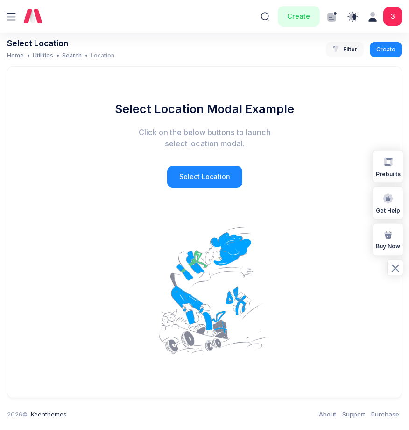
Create (298, 16)
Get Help (388, 203)
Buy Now (388, 239)
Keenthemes (49, 414)
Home (15, 55)
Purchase (385, 414)
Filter (344, 49)
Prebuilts (388, 166)
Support (353, 414)
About (327, 414)
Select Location (204, 176)
